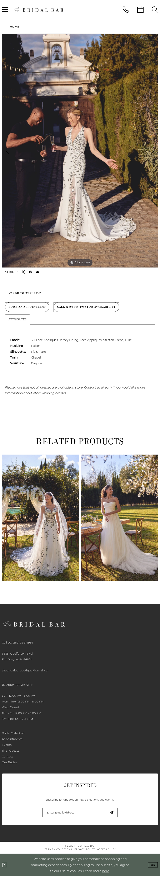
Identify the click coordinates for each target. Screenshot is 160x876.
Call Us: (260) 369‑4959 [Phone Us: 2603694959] (17, 642)
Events (6, 744)
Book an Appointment (27, 307)
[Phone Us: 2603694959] (126, 9)
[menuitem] (126, 9)
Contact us (92, 387)
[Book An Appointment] (140, 9)
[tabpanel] (80, 150)
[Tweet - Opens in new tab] (23, 272)
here (105, 871)
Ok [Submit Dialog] (153, 865)
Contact (7, 756)
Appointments (12, 739)
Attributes (17, 319)
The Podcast (10, 750)
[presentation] (40, 518)
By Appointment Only (17, 684)
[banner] (38, 9)
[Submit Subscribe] (112, 812)
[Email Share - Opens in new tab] (37, 271)
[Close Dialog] (4, 865)
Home (14, 27)
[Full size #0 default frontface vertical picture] (80, 150)
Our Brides (9, 762)
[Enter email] (80, 812)
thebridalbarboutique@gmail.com (26, 670)
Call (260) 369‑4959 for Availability (87, 307)
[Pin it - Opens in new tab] (30, 272)
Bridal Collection (13, 733)
